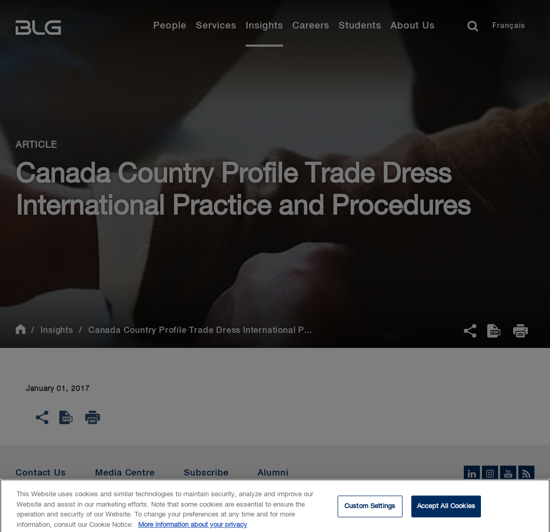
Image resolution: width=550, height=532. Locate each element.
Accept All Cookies (446, 509)
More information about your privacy (192, 528)
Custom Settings (369, 509)
